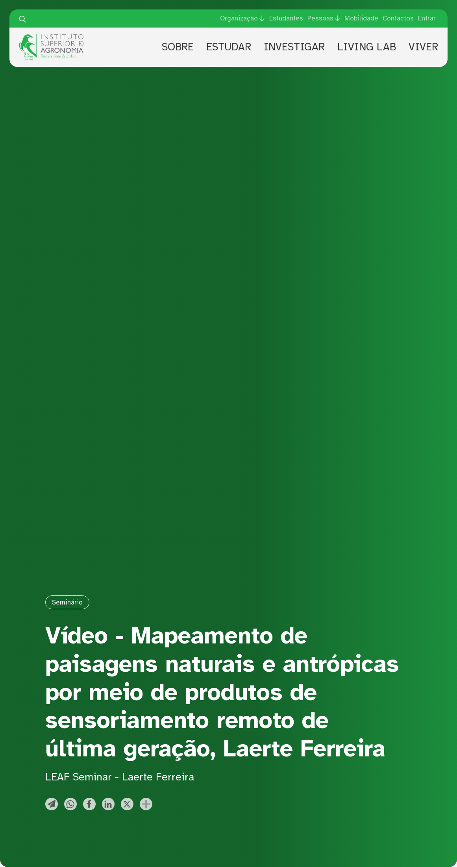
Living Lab (366, 47)
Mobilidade (361, 18)
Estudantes (286, 18)
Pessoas (320, 18)
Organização (239, 18)
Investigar (294, 47)
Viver (423, 47)
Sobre (178, 47)
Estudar (228, 47)
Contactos (398, 18)
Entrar (427, 18)
